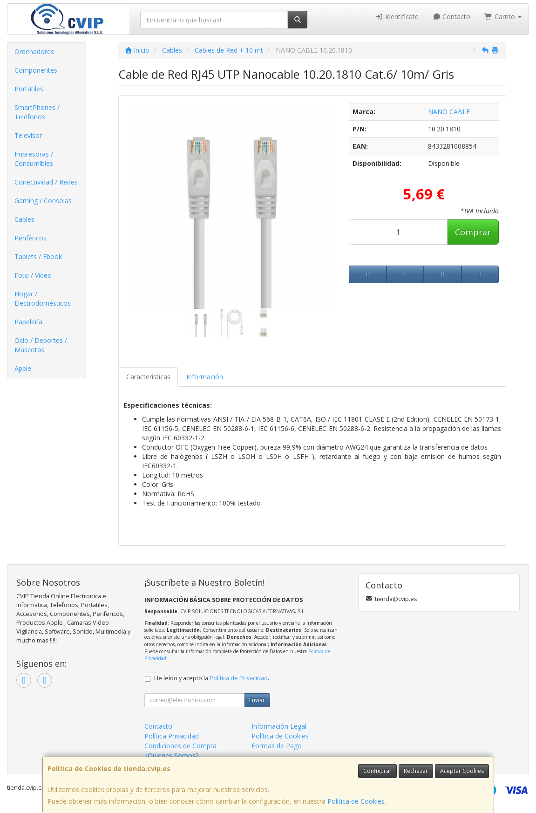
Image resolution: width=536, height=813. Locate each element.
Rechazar (416, 771)
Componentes (35, 70)
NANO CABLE (449, 111)
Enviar (257, 700)
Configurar (377, 771)
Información (204, 376)
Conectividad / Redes (46, 182)
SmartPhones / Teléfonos (37, 112)
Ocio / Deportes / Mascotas (40, 345)
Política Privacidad (171, 735)
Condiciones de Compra (180, 745)
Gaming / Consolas (43, 200)
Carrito (503, 16)
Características (148, 376)
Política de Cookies (356, 801)
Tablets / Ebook (38, 256)
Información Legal (278, 726)
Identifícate (397, 16)
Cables (24, 219)
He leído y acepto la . (211, 678)
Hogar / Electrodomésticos (42, 298)
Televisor (28, 135)
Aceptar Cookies (462, 771)
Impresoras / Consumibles (33, 159)
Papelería (28, 321)
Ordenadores (34, 51)
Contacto (452, 16)
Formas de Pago (276, 745)
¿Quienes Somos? (171, 755)
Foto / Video (33, 275)
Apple (22, 368)
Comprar (473, 232)
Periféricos (30, 237)
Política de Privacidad (239, 678)
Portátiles (28, 88)
